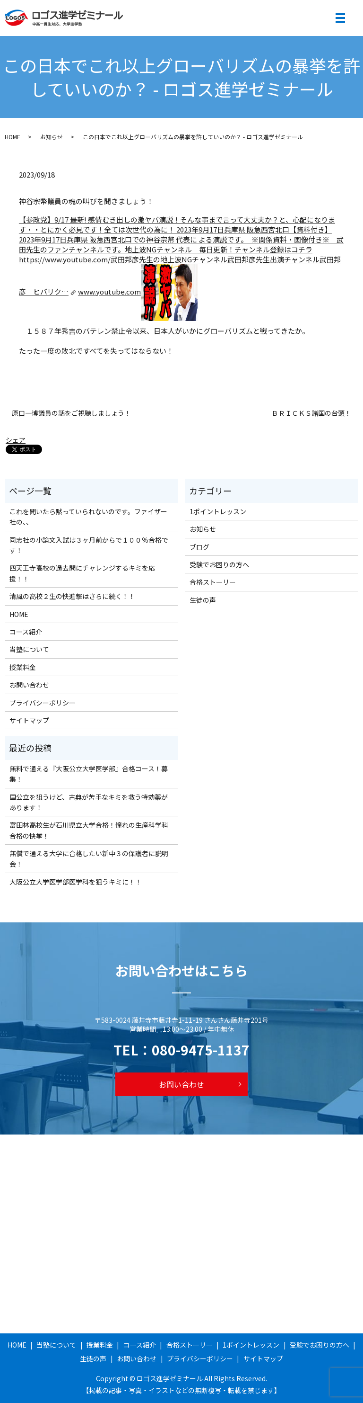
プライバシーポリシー (42, 702)
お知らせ (51, 137)
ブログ (199, 547)
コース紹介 (25, 631)
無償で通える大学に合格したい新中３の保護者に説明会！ (88, 858)
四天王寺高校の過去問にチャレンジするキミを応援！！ (82, 573)
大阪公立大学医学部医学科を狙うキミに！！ (75, 881)
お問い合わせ (29, 684)
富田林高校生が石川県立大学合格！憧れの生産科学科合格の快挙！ (88, 830)
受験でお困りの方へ (219, 564)
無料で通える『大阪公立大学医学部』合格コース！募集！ (88, 774)
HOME (12, 137)
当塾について (29, 649)
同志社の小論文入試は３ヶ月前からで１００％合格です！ (88, 545)
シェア (16, 440)
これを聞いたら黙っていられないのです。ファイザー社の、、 (88, 517)
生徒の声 (203, 600)
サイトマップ (29, 720)
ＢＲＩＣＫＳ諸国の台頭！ (311, 413)
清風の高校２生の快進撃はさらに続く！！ (72, 596)
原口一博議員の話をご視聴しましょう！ (71, 413)
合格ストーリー (213, 582)
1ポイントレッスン (218, 511)
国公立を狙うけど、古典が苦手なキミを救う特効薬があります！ (88, 802)
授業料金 (22, 667)
